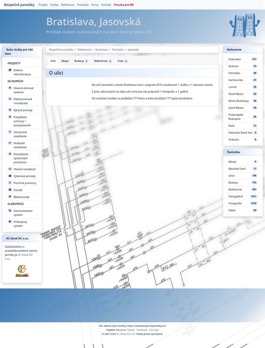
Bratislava (101, 49)
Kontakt (106, 5)
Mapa (65, 61)
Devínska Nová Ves (242, 132)
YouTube (154, 329)
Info (53, 61)
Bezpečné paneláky (19, 4)
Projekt (43, 5)
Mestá (242, 162)
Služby (54, 5)
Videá (242, 210)
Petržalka (118, 49)
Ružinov (242, 66)
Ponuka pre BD (124, 5)
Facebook (141, 329)
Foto (123, 61)
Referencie (68, 5)
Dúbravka (242, 59)
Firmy (94, 5)
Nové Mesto (242, 94)
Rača (242, 126)
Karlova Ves (242, 80)
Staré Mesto (242, 108)
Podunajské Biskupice (242, 117)
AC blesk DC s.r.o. (126, 333)
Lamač (242, 87)
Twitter (131, 329)
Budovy (81, 61)
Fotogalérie (242, 196)
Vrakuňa (242, 139)
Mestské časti (242, 169)
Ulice (242, 175)
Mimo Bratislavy (242, 101)
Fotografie (242, 203)
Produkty (83, 5)
